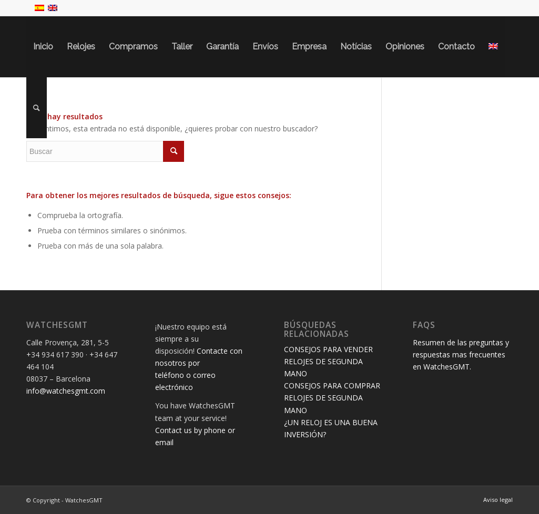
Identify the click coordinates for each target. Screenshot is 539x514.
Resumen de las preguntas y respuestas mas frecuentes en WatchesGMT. (461, 354)
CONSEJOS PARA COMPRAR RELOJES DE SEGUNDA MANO (332, 398)
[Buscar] (36, 107)
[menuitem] (43, 46)
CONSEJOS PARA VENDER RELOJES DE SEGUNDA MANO (328, 361)
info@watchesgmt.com (65, 391)
